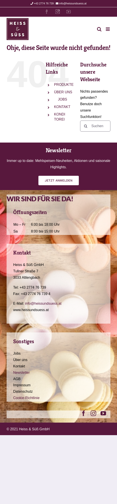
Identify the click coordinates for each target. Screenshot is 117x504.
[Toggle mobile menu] (108, 29)
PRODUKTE (64, 84)
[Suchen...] (95, 126)
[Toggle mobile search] (99, 29)
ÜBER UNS (63, 92)
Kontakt (19, 366)
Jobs (17, 353)
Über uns (20, 360)
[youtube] (103, 413)
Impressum (22, 385)
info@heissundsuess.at (71, 3)
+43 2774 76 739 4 (35, 294)
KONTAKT (62, 107)
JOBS (62, 99)
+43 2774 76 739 (42, 3)
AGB (17, 379)
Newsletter (21, 372)
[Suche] (85, 126)
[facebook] (83, 413)
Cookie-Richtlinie (26, 398)
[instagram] (93, 413)
